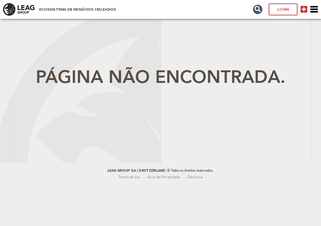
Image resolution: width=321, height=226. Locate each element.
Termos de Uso (129, 177)
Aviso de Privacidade (163, 177)
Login (283, 9)
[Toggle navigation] (314, 9)
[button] (257, 9)
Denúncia (195, 177)
